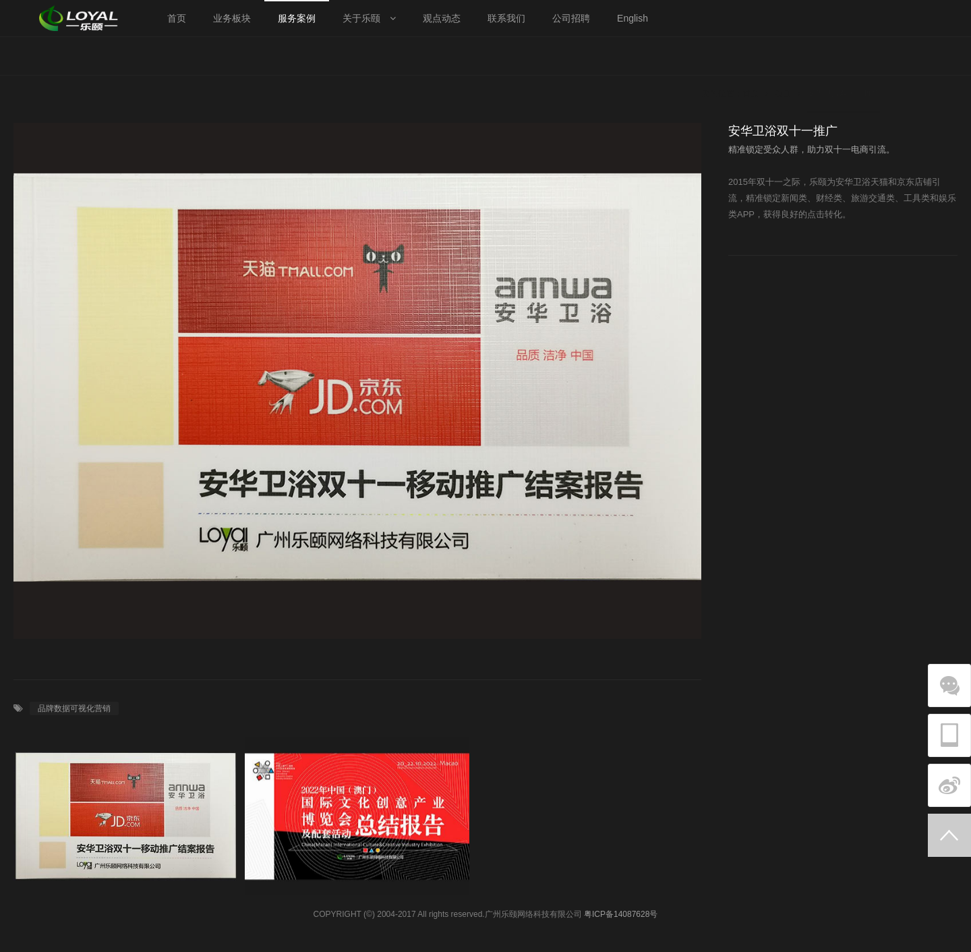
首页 (750, 56)
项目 (783, 56)
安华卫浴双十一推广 (843, 56)
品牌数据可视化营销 (74, 708)
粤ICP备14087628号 (620, 914)
